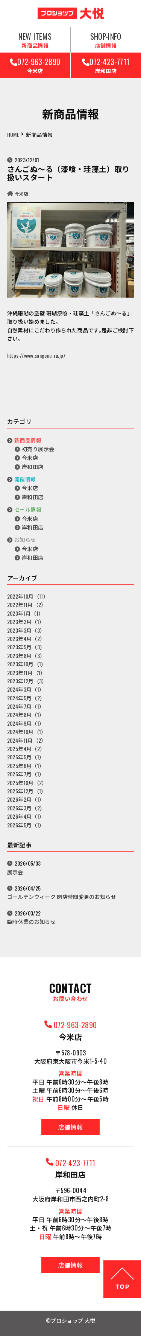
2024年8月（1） (26, 714)
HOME (13, 134)
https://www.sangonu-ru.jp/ (36, 355)
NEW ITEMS (35, 40)
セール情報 (27, 509)
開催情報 (25, 479)
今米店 (22, 193)
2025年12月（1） (27, 791)
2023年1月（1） (25, 613)
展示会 (15, 872)
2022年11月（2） (27, 604)
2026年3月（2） (26, 808)
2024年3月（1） (26, 689)
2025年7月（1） (26, 774)
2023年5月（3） (26, 647)
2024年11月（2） (27, 740)
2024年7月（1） (26, 706)
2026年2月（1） (26, 799)
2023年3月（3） (26, 630)
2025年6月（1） (26, 766)
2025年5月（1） (26, 757)
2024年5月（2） (26, 698)
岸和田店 (32, 466)
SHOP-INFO (106, 40)
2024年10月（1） (27, 731)
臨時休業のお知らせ (31, 921)
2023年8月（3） (26, 655)
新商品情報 (27, 440)
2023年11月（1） (26, 673)
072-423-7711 (106, 65)
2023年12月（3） (27, 681)
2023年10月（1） (27, 664)
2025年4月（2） (26, 749)
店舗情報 (70, 1126)
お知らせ (25, 539)
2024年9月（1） (26, 723)
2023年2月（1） (26, 621)
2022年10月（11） (28, 596)
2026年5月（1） (26, 825)
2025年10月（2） (27, 783)
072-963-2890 (35, 65)
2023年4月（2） (26, 638)
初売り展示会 (38, 449)
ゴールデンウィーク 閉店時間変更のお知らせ (61, 896)
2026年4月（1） (26, 816)
